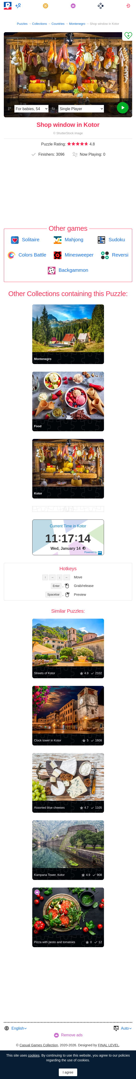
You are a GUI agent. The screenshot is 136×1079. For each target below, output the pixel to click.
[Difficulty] (31, 109)
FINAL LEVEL (108, 1045)
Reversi (119, 254)
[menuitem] (18, 5)
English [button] (17, 1028)
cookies (33, 1055)
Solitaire (30, 239)
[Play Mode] (81, 109)
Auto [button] (125, 1028)
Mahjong (73, 239)
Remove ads (72, 1035)
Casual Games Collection (39, 1045)
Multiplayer (18, 5)
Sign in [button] (128, 5)
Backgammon (72, 270)
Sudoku (116, 239)
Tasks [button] (46, 5)
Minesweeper (78, 254)
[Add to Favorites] (127, 36)
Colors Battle (31, 254)
